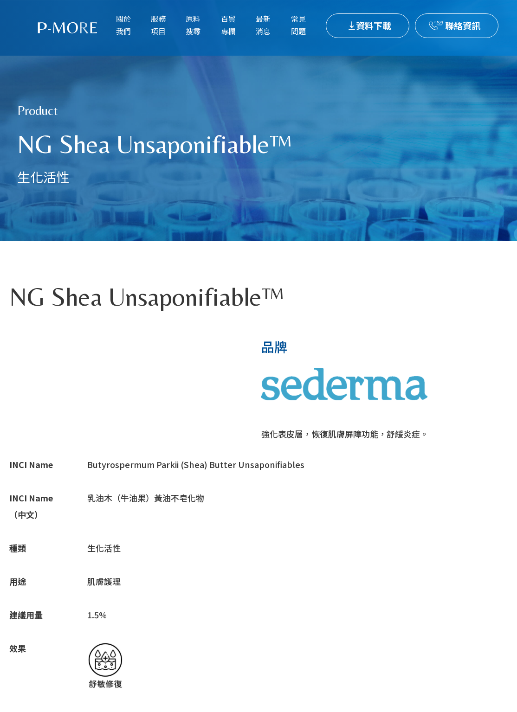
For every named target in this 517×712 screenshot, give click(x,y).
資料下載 (373, 25)
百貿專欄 (228, 25)
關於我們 (123, 25)
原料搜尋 (193, 25)
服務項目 (158, 25)
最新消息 (263, 25)
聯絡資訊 (462, 25)
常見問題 (298, 25)
